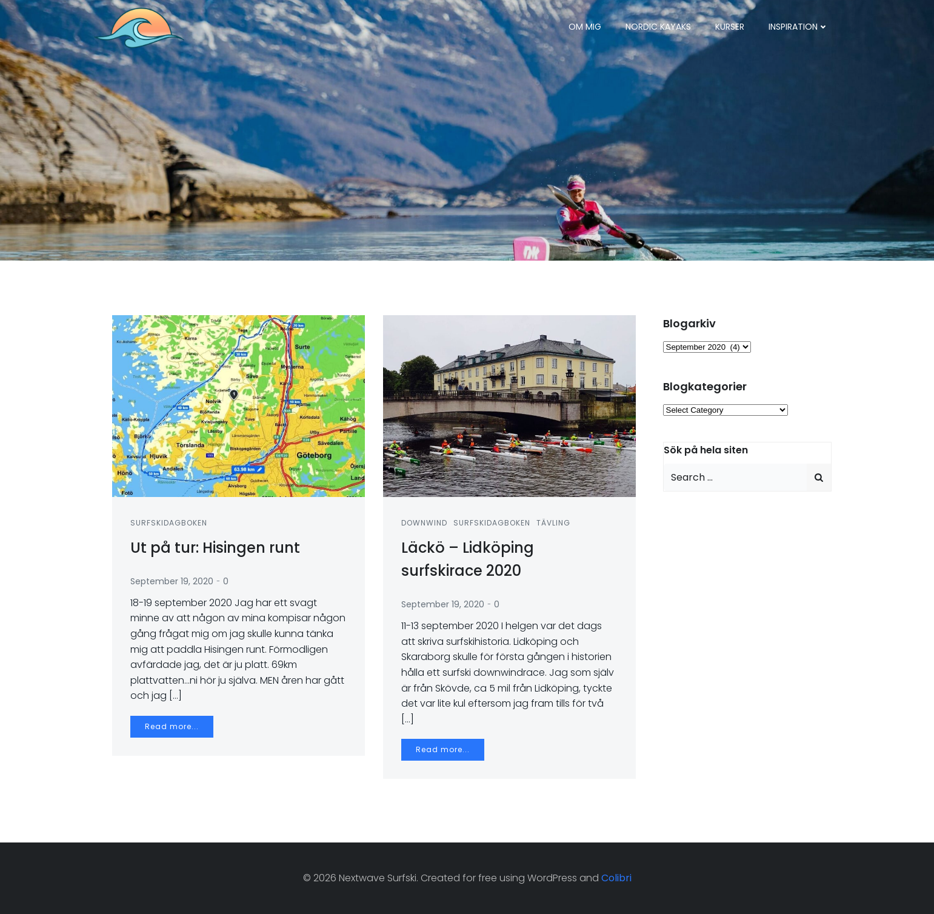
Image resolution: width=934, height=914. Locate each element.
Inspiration (799, 27)
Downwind (424, 523)
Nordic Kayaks (658, 27)
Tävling (553, 523)
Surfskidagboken (168, 523)
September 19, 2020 (171, 581)
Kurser (729, 27)
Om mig (585, 27)
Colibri (616, 878)
